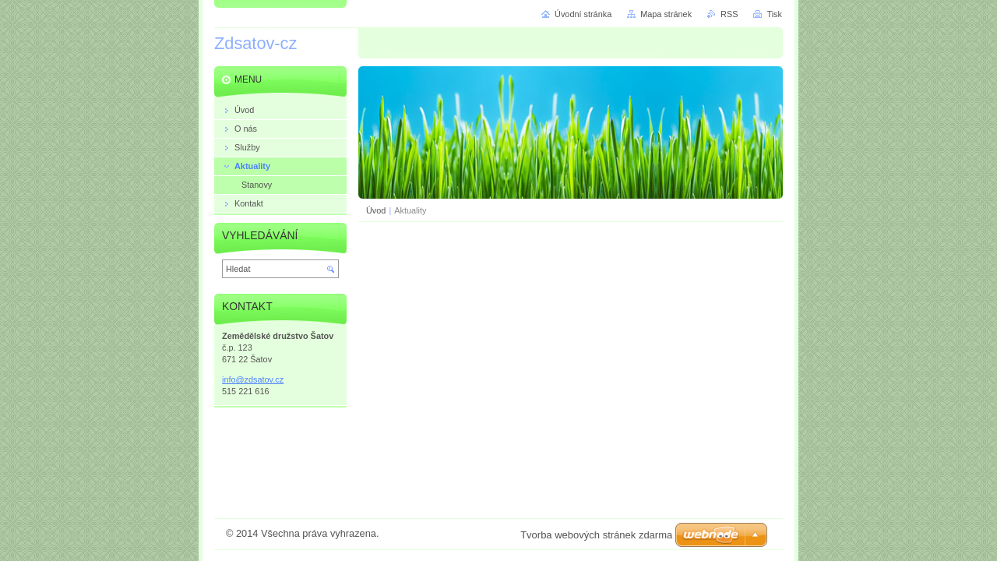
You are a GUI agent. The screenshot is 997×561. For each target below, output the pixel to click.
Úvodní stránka (583, 14)
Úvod (376, 210)
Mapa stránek (666, 14)
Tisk (774, 14)
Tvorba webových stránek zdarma (596, 535)
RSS (729, 14)
